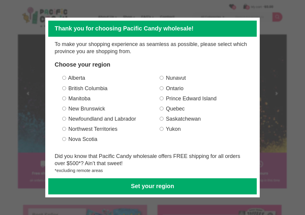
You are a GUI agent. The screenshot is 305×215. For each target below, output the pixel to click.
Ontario (174, 88)
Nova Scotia (83, 139)
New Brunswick (87, 109)
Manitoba (80, 99)
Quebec (175, 109)
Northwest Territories (93, 129)
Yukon (173, 129)
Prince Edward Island (191, 99)
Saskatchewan (183, 119)
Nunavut (176, 78)
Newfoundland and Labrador (102, 119)
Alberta (76, 78)
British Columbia (88, 88)
